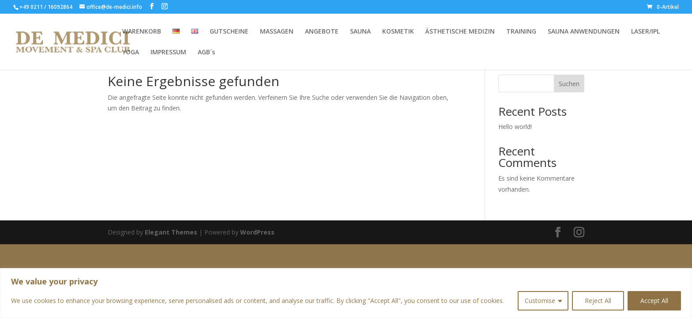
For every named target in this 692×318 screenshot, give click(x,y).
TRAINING (521, 31)
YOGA (130, 52)
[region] (346, 293)
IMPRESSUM (168, 52)
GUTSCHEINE (229, 31)
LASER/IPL (645, 31)
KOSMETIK (398, 31)
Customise (540, 300)
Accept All (654, 300)
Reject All (598, 300)
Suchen (569, 84)
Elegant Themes (171, 232)
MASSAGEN (276, 31)
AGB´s (206, 52)
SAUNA (360, 31)
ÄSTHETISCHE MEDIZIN (460, 31)
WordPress (257, 232)
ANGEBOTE (321, 31)
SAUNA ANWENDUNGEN (584, 31)
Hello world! (515, 126)
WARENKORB (141, 31)
